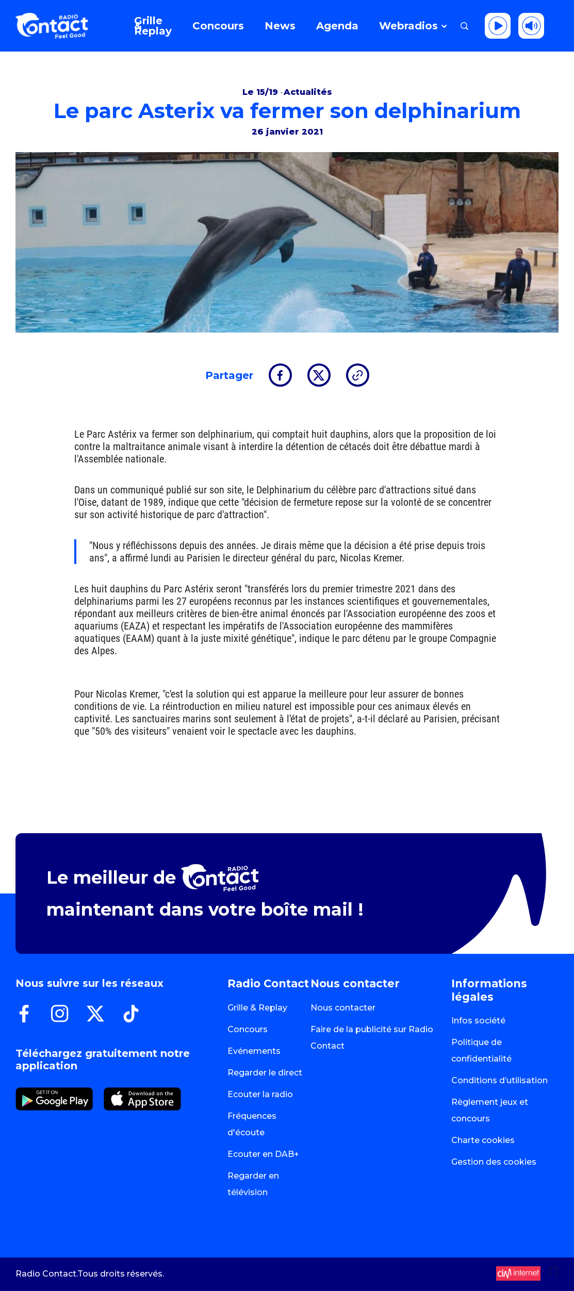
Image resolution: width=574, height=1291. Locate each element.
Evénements (254, 1051)
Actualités (308, 92)
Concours (247, 1029)
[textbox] (294, 551)
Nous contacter (342, 1008)
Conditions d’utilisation (499, 1080)
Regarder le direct (264, 1073)
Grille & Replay (257, 1008)
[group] (287, 551)
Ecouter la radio (260, 1094)
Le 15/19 (261, 92)
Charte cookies (483, 1140)
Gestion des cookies (493, 1162)
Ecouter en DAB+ (263, 1154)
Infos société (478, 1020)
